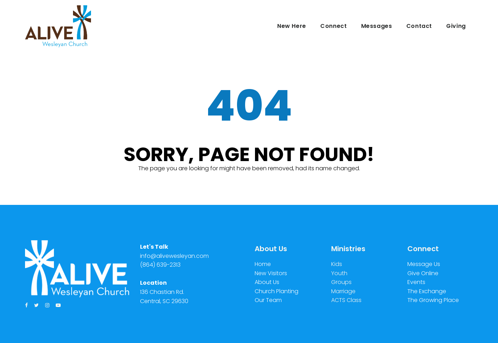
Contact (419, 26)
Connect (333, 26)
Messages (376, 26)
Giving (456, 26)
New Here (291, 26)
